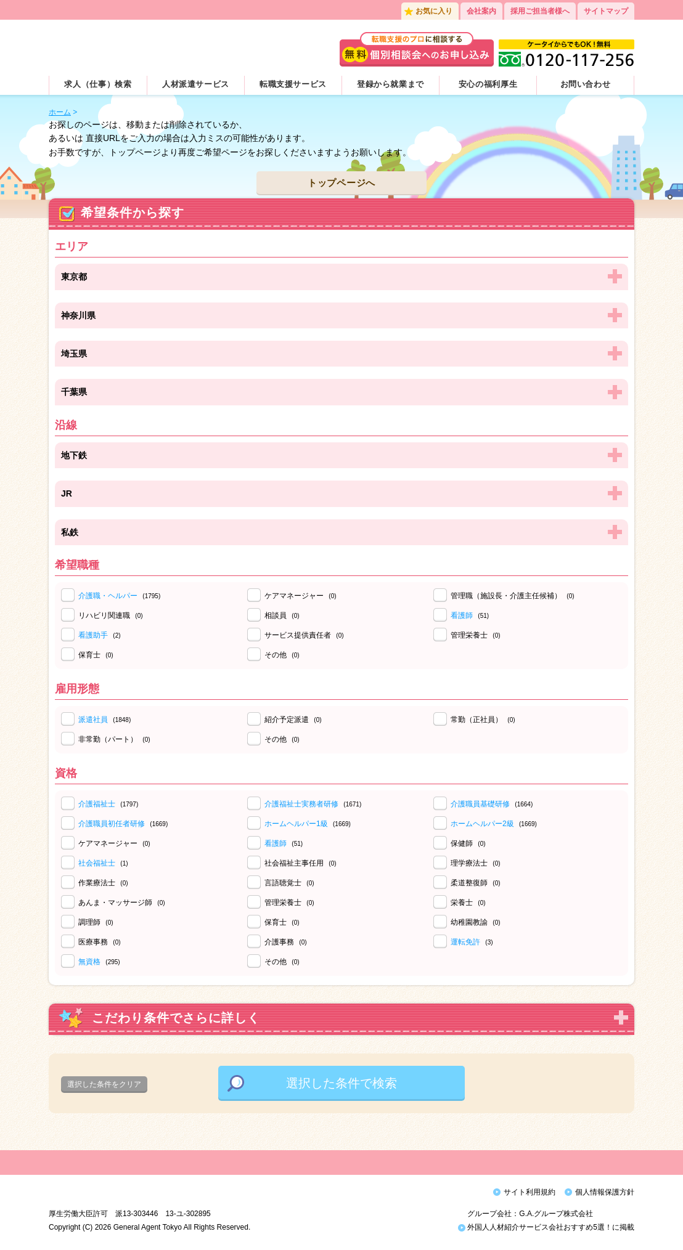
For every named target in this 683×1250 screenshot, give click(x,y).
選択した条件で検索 (341, 1083)
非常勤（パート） (114, 739)
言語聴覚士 (289, 883)
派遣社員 (93, 719)
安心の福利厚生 (488, 84)
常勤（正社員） (483, 719)
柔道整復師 (476, 883)
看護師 (462, 615)
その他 (282, 655)
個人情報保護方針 (604, 1192)
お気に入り (433, 11)
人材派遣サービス (195, 84)
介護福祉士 (96, 804)
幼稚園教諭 (476, 922)
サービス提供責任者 (304, 635)
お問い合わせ (585, 84)
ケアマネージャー (300, 595)
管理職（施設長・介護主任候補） (513, 595)
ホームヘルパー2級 (482, 823)
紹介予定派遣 (293, 719)
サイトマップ (606, 11)
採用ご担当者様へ (540, 11)
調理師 (95, 922)
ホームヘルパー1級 (296, 823)
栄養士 (468, 902)
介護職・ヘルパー (107, 595)
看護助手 (93, 635)
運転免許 (465, 942)
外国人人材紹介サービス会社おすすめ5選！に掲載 (546, 1230)
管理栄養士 (476, 635)
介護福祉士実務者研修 (301, 804)
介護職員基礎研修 (480, 804)
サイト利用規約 (529, 1192)
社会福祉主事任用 (300, 863)
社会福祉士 (96, 863)
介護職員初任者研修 (111, 823)
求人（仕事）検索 (97, 84)
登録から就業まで (390, 84)
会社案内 (481, 11)
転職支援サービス (293, 84)
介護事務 (285, 942)
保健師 (468, 843)
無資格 (89, 961)
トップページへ (341, 182)
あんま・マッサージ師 (121, 902)
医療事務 (99, 942)
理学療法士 (476, 863)
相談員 (282, 615)
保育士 (95, 655)
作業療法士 (103, 883)
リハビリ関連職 (110, 615)
